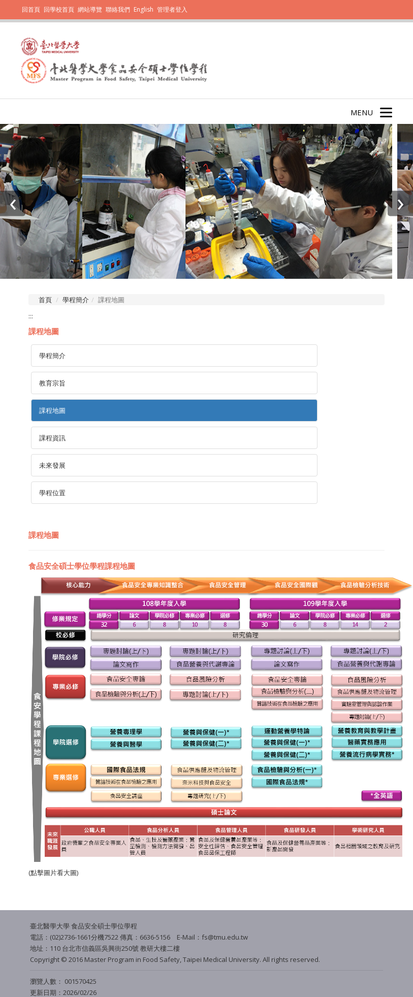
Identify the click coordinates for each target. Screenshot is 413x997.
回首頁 (31, 9)
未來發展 (52, 465)
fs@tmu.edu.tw (225, 937)
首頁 (45, 299)
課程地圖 (52, 410)
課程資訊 (52, 437)
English (143, 9)
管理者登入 (172, 9)
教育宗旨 (52, 383)
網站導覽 (90, 9)
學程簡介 (75, 299)
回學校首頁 (60, 9)
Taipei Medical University (220, 959)
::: (30, 315)
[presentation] (12, 203)
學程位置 (52, 492)
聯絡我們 (118, 9)
